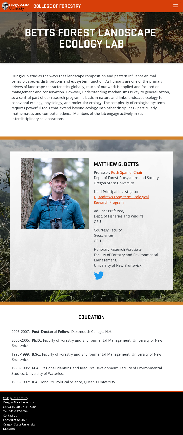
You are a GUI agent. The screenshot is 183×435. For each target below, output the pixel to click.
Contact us (10, 415)
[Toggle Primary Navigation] (175, 6)
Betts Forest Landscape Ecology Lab (92, 37)
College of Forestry (57, 6)
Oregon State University (18, 402)
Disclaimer (10, 429)
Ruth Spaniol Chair (126, 172)
